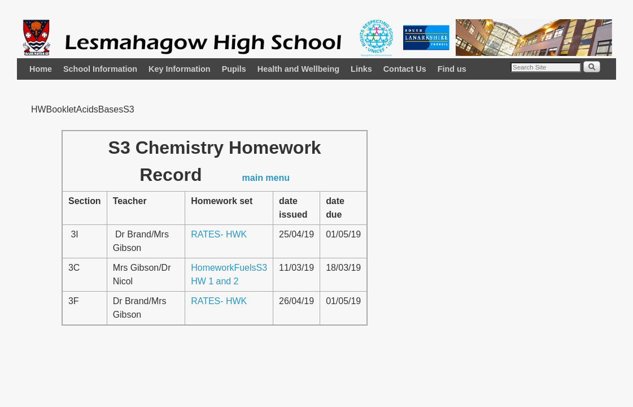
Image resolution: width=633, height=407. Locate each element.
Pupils (234, 68)
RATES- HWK (219, 234)
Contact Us (404, 68)
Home (40, 68)
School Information (100, 68)
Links (361, 68)
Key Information (180, 68)
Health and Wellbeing (298, 68)
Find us (452, 68)
